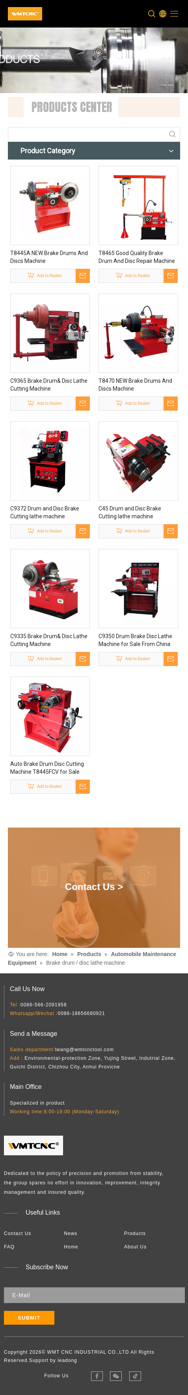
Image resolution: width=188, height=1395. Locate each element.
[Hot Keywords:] (173, 134)
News (70, 1233)
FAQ (9, 1247)
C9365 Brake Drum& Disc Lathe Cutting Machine (48, 385)
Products (135, 1233)
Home (71, 1247)
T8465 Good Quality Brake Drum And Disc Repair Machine (137, 257)
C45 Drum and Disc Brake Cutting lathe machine (130, 512)
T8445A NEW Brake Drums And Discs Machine (49, 257)
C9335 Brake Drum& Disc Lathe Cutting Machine (48, 640)
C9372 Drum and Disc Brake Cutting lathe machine (44, 512)
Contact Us (17, 1233)
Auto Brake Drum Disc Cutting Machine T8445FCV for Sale (47, 768)
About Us (135, 1247)
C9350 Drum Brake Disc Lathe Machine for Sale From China (135, 640)
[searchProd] (87, 134)
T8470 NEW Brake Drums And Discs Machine (135, 385)
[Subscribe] (29, 1318)
